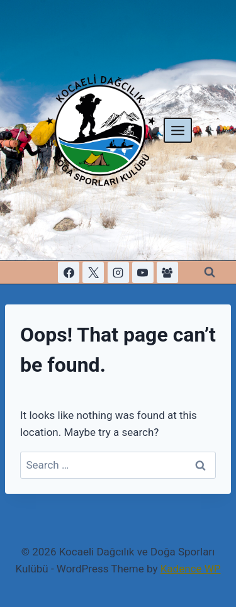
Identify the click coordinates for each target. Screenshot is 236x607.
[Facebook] (68, 272)
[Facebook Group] (167, 272)
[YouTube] (143, 272)
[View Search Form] (209, 272)
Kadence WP (190, 568)
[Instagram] (118, 272)
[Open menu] (178, 130)
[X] (93, 272)
